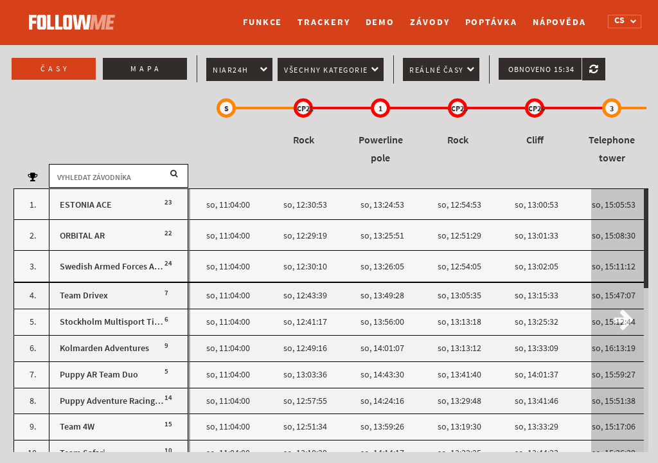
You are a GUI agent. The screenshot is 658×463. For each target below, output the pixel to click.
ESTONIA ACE (86, 205)
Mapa (146, 69)
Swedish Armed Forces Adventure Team (136, 266)
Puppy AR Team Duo (99, 374)
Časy (55, 69)
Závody (429, 22)
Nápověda (559, 22)
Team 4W (77, 427)
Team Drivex (84, 295)
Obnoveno (541, 69)
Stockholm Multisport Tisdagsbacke (129, 322)
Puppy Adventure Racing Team (119, 401)
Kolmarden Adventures (104, 348)
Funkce (262, 22)
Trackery (324, 22)
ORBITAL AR (82, 236)
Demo (380, 22)
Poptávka (491, 22)
